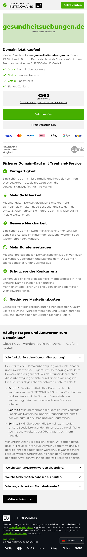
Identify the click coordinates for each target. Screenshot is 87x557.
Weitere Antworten (20, 499)
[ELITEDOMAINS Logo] (43, 518)
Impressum (9, 538)
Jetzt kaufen (73, 5)
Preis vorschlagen (43, 124)
